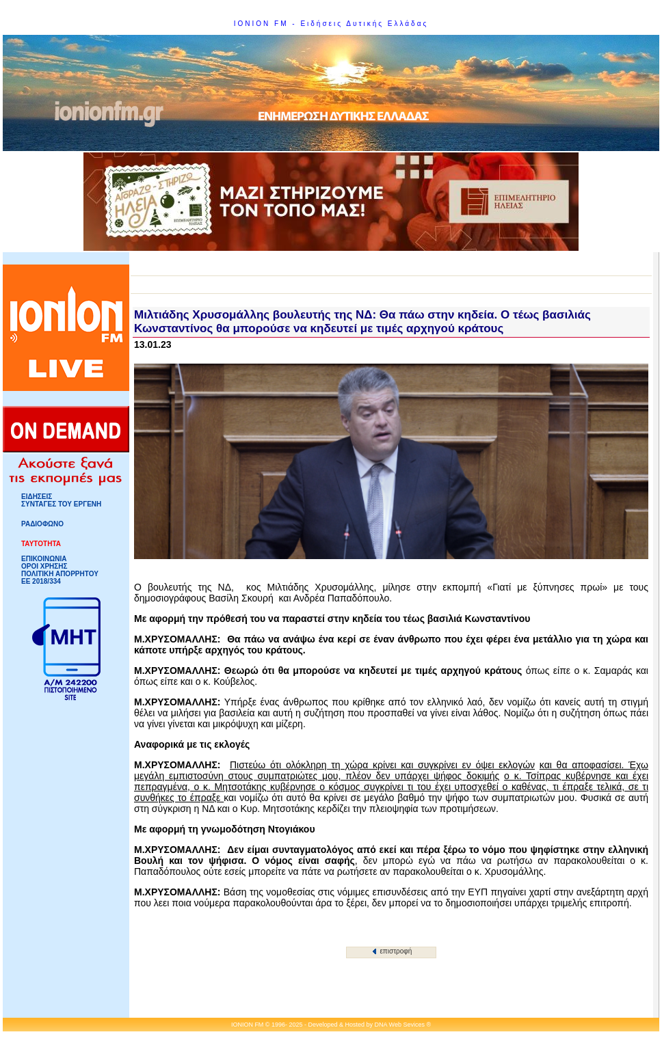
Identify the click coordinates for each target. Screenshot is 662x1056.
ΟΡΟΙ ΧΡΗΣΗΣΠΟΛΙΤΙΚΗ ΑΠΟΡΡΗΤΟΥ (59, 570)
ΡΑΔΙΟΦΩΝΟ (42, 524)
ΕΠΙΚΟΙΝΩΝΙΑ (43, 559)
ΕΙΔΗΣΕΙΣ (36, 496)
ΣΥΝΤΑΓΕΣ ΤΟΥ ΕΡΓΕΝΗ (61, 504)
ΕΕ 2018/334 (41, 581)
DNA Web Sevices (400, 1024)
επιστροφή (392, 951)
